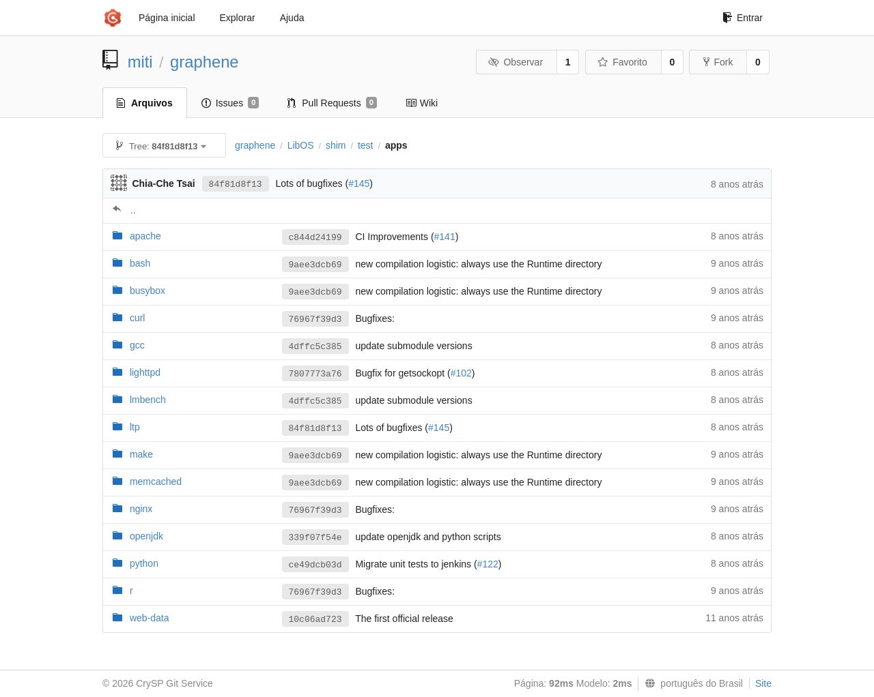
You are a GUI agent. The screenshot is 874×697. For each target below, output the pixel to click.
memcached (156, 481)
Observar (515, 62)
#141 (444, 236)
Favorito (622, 62)
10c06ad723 (315, 619)
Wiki (422, 103)
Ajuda (292, 17)
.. (133, 210)
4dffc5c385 (315, 347)
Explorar (237, 17)
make (141, 454)
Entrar (742, 17)
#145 (358, 183)
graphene (204, 62)
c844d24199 (315, 238)
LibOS (300, 145)
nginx (141, 508)
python (144, 563)
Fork (718, 62)
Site (763, 683)
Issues (230, 103)
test (365, 145)
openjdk (146, 536)
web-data (149, 617)
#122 (487, 564)
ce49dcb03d (315, 565)
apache (145, 236)
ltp (135, 426)
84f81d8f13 (235, 184)
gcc (137, 345)
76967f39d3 (315, 319)
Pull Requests (332, 103)
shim (336, 145)
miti (140, 62)
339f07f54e (315, 538)
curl (137, 317)
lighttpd (145, 372)
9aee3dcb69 (315, 265)
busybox (147, 290)
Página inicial (167, 17)
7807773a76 (315, 374)
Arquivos (145, 103)
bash (140, 263)
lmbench (148, 399)
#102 (461, 373)
